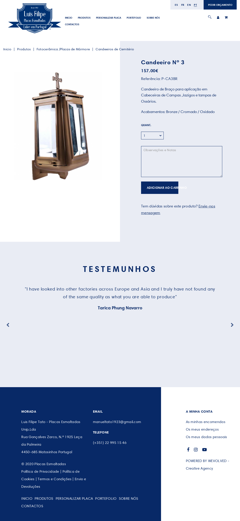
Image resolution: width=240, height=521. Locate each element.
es (176, 4)
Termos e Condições (54, 479)
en (189, 4)
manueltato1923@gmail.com (117, 422)
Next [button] (232, 325)
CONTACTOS (72, 24)
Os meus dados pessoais (206, 437)
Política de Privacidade (40, 471)
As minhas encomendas (205, 422)
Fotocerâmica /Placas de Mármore (63, 49)
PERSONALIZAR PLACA (108, 17)
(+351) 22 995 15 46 (109, 443)
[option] (58, 126)
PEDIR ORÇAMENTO (220, 4)
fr (182, 4)
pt (195, 4)
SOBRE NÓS (153, 17)
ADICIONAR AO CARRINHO (162, 188)
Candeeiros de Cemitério (115, 49)
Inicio (68, 17)
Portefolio (134, 17)
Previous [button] (7, 325)
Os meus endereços (202, 429)
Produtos (84, 17)
